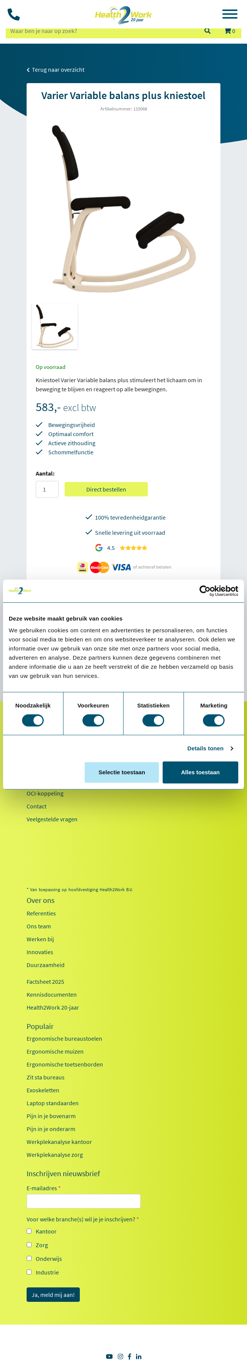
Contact (36, 806)
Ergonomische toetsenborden (65, 1064)
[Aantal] (47, 489)
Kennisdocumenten (52, 994)
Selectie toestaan (121, 772)
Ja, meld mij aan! (53, 1294)
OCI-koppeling (45, 793)
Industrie (47, 1272)
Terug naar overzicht (55, 69)
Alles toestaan (200, 772)
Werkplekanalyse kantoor (59, 1141)
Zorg (42, 1245)
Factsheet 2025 (45, 981)
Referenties (41, 913)
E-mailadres (44, 1188)
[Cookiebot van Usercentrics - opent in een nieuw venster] (205, 591)
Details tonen (205, 748)
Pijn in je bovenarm (51, 1116)
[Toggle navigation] (230, 15)
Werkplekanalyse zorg (55, 1154)
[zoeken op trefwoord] (101, 30)
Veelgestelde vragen (52, 819)
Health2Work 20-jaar (53, 1007)
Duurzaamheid (46, 965)
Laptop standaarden (53, 1103)
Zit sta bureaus (46, 1077)
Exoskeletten (43, 1090)
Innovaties (40, 952)
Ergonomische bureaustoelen (64, 1038)
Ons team (39, 926)
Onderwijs (49, 1258)
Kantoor (46, 1231)
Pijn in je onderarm (51, 1129)
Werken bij (40, 939)
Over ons (40, 900)
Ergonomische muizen (55, 1051)
